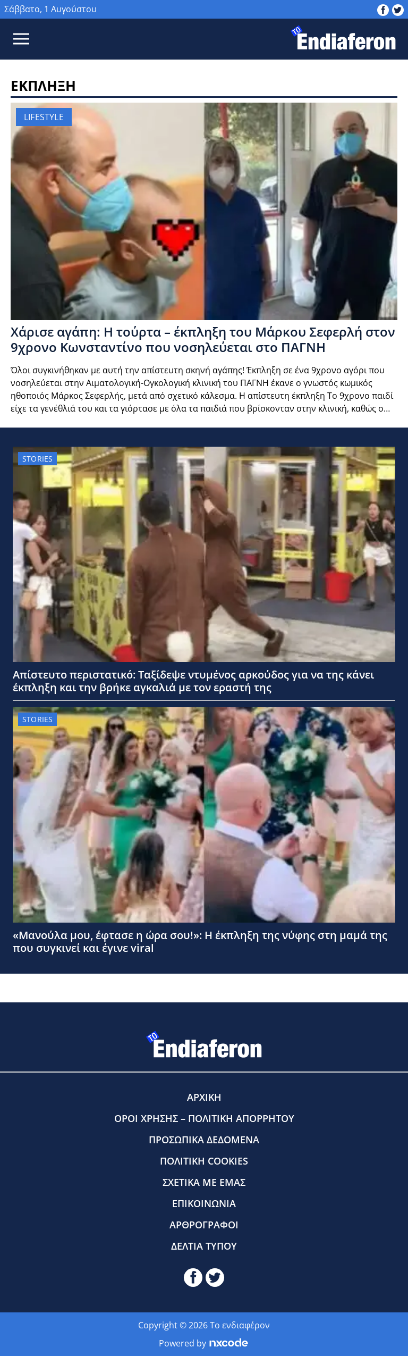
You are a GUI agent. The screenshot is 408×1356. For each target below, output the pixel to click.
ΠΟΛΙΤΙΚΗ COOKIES (204, 1160)
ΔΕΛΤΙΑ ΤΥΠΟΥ (204, 1246)
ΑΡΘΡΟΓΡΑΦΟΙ (204, 1224)
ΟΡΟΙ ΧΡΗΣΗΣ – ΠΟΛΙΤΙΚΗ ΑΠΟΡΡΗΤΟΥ (204, 1118)
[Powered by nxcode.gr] (228, 1343)
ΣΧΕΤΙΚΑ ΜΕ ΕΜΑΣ (204, 1182)
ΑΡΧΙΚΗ (204, 1097)
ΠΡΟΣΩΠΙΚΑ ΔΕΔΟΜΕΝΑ (204, 1139)
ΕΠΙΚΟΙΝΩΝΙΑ (204, 1203)
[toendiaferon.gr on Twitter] (398, 9)
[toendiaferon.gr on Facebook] (383, 9)
